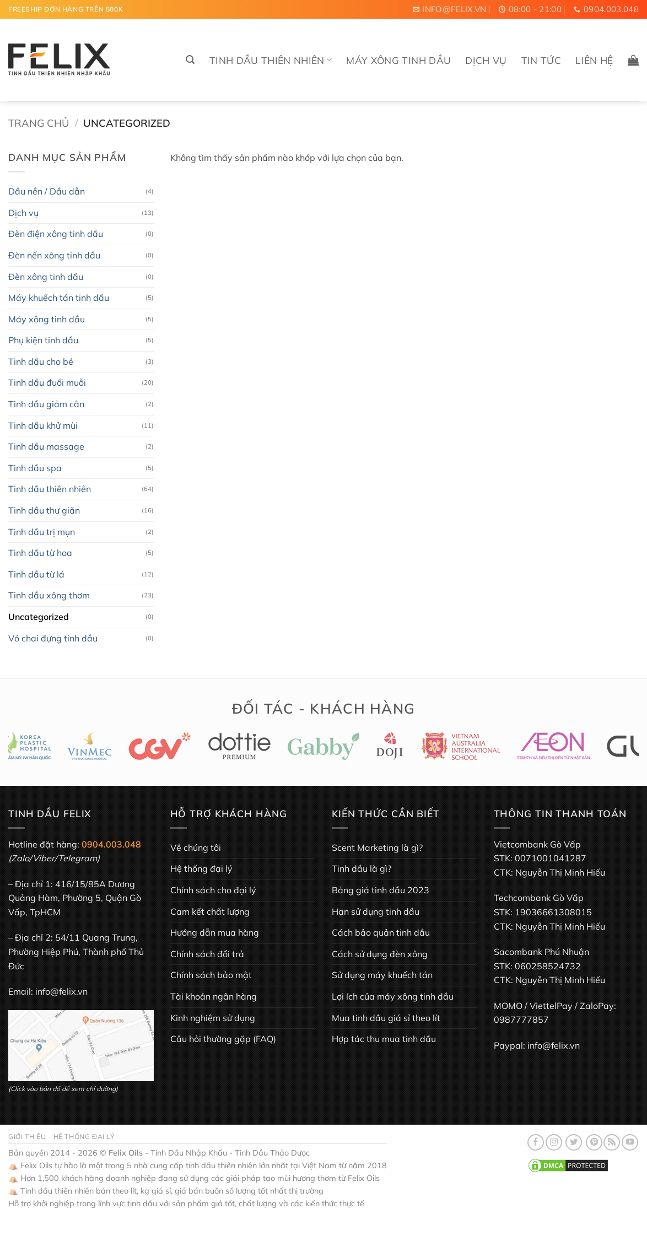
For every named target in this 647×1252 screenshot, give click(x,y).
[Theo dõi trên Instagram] (554, 1142)
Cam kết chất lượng (210, 911)
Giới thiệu (27, 1136)
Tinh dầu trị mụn (41, 531)
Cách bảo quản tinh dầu (381, 932)
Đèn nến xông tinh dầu (54, 255)
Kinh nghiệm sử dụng (212, 1017)
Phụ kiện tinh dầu (43, 340)
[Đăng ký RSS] (611, 1142)
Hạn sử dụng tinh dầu (375, 911)
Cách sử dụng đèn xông (380, 953)
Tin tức (541, 60)
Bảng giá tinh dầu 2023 (380, 889)
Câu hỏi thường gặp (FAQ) (223, 1038)
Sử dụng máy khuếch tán (382, 974)
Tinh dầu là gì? (361, 868)
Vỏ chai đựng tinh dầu (53, 638)
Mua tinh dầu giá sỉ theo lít (386, 1017)
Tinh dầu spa (35, 467)
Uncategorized (38, 616)
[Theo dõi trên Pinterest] (594, 1142)
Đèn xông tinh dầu (45, 276)
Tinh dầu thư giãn (44, 510)
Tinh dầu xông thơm (49, 595)
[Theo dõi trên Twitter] (573, 1142)
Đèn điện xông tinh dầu (55, 233)
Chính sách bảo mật (211, 974)
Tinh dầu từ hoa (40, 552)
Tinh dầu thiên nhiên (270, 60)
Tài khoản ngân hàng (213, 996)
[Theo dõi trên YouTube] (630, 1142)
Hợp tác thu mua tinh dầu (384, 1038)
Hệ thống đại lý (201, 868)
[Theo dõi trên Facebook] (535, 1142)
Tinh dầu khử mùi (43, 425)
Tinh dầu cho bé (40, 361)
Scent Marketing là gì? (377, 847)
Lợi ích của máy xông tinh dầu (393, 996)
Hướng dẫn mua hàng (214, 932)
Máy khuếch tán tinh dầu (58, 297)
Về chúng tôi (195, 847)
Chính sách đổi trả (207, 953)
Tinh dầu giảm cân (46, 403)
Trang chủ (38, 123)
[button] (190, 60)
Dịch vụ (485, 60)
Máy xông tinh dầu (398, 60)
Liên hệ (594, 60)
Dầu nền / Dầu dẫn (46, 191)
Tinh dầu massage (46, 446)
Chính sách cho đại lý (213, 889)
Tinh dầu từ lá (36, 574)
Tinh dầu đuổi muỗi (47, 382)
